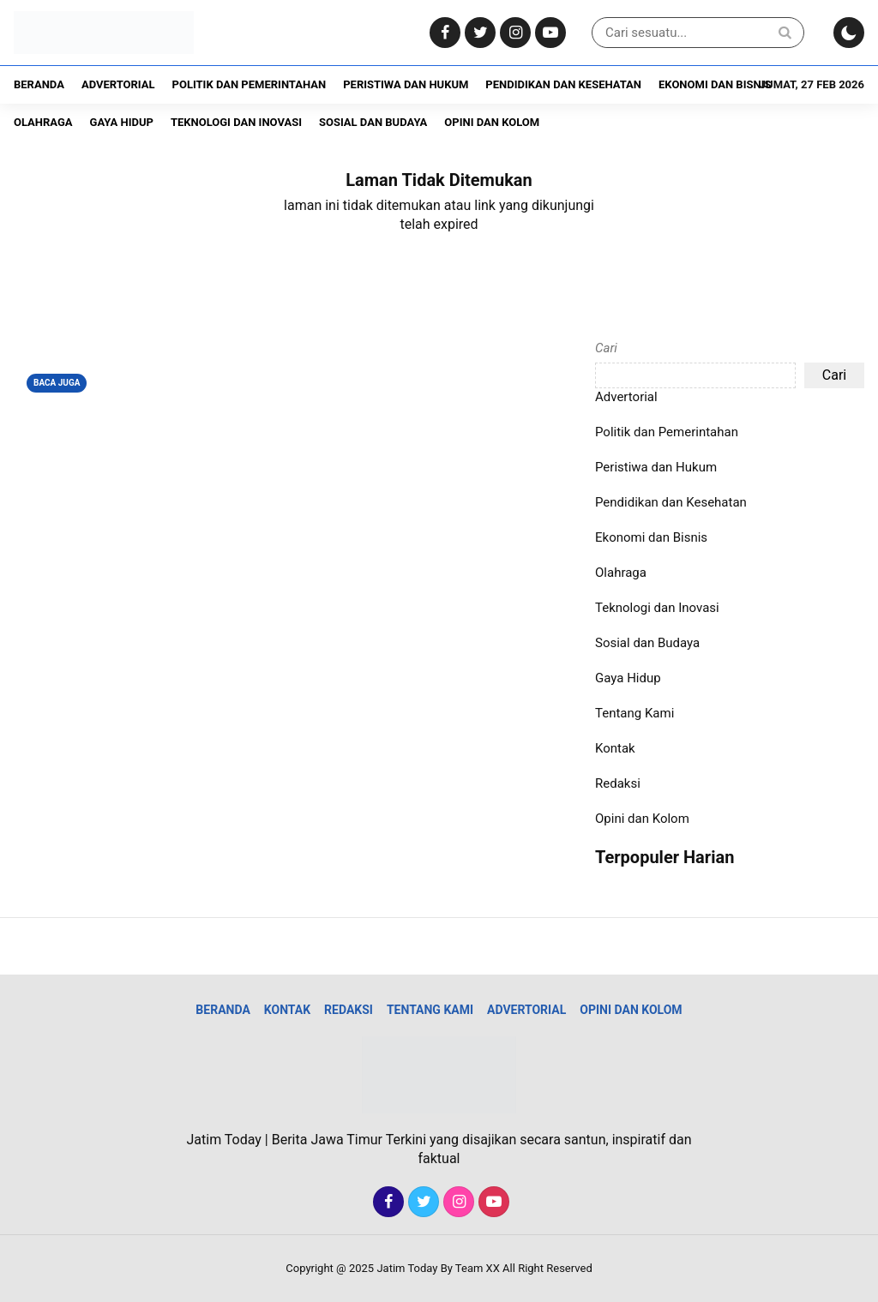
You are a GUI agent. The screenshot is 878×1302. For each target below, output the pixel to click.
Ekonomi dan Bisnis (714, 84)
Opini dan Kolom (491, 122)
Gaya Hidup (121, 122)
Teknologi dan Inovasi (236, 122)
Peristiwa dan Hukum (405, 84)
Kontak (615, 748)
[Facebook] (442, 33)
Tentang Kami (634, 713)
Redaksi (617, 783)
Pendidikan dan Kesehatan (563, 84)
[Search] (784, 32)
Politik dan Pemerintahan (249, 84)
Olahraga (43, 122)
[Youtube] (548, 33)
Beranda (39, 84)
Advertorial (118, 84)
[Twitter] (478, 33)
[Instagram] (513, 33)
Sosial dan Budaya (373, 122)
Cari (606, 348)
